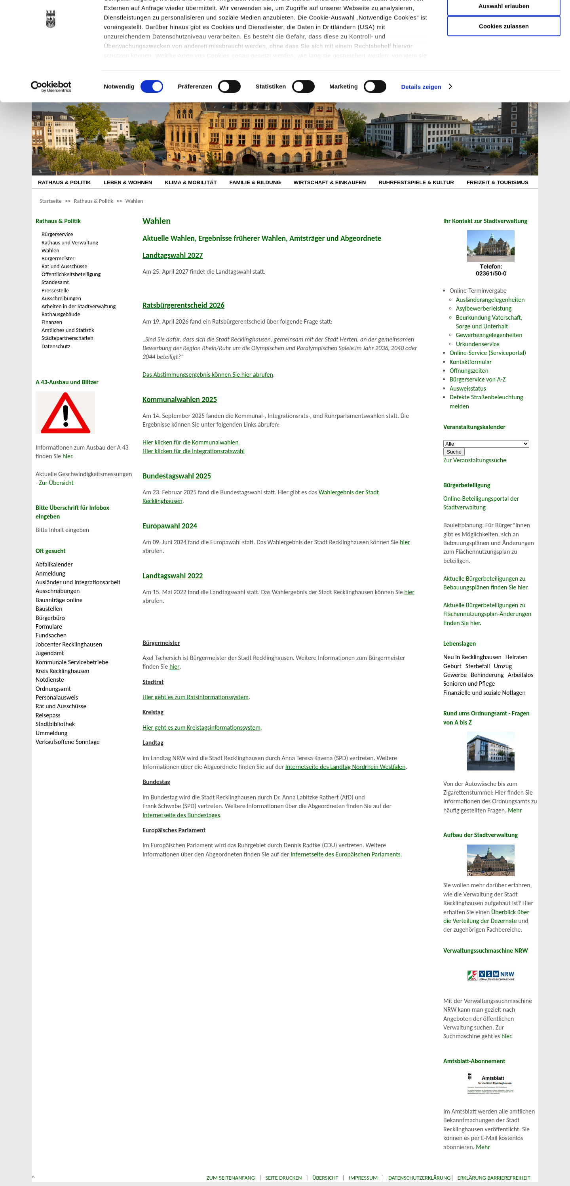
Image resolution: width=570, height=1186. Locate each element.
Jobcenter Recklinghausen (69, 644)
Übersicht (325, 1177)
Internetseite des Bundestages (181, 815)
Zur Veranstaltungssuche (474, 460)
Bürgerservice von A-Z (477, 379)
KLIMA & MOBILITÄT (191, 182)
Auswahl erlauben (504, 45)
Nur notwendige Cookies (504, 22)
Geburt (452, 666)
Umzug (503, 666)
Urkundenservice (478, 344)
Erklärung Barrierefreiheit (494, 1177)
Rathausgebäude (61, 314)
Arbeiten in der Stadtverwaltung (79, 306)
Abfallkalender (54, 564)
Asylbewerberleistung (483, 308)
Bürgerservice (57, 234)
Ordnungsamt (53, 688)
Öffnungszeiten (469, 370)
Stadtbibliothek (55, 724)
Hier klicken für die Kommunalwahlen (190, 442)
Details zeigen (421, 126)
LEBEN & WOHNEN (128, 182)
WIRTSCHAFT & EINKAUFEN (330, 182)
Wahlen (134, 200)
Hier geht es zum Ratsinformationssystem (195, 697)
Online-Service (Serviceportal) (488, 353)
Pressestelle (55, 290)
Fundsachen (51, 635)
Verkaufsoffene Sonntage (68, 742)
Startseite (51, 200)
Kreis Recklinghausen (62, 671)
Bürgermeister (58, 258)
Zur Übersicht (56, 482)
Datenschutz (56, 346)
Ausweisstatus (468, 388)
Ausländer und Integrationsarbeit (78, 582)
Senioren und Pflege (469, 683)
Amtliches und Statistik (68, 330)
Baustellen (49, 608)
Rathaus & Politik (93, 200)
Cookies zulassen (504, 66)
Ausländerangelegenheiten (490, 299)
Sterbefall (478, 666)
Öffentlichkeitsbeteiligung (71, 274)
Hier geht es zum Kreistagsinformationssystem (201, 727)
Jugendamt (50, 653)
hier (67, 456)
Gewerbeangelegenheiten (489, 335)
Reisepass (48, 715)
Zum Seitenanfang (231, 1177)
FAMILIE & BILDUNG (255, 182)
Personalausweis (57, 697)
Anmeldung (50, 573)
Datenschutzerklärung (419, 1177)
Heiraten (516, 657)
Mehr (515, 810)
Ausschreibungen (61, 298)
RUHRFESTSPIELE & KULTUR (416, 182)
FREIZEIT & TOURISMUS (497, 182)
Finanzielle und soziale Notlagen (484, 692)
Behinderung (487, 675)
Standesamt (55, 282)
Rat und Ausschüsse (64, 266)
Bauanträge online (59, 600)
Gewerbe (455, 675)
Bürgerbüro (50, 618)
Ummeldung (51, 733)
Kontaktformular (471, 362)
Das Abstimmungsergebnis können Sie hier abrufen (207, 374)
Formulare (49, 626)
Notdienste (50, 679)
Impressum (363, 1177)
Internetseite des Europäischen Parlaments (346, 854)
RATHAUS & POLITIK (64, 182)
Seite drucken (284, 1177)
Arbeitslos (521, 675)
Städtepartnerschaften (67, 337)
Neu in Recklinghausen (472, 657)
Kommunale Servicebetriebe (72, 662)
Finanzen (52, 322)
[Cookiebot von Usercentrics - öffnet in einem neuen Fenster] (51, 127)
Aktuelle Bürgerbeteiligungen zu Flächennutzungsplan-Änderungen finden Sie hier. (487, 614)
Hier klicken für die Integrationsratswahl (193, 451)
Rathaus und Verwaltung (70, 242)
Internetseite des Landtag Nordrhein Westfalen (345, 766)
